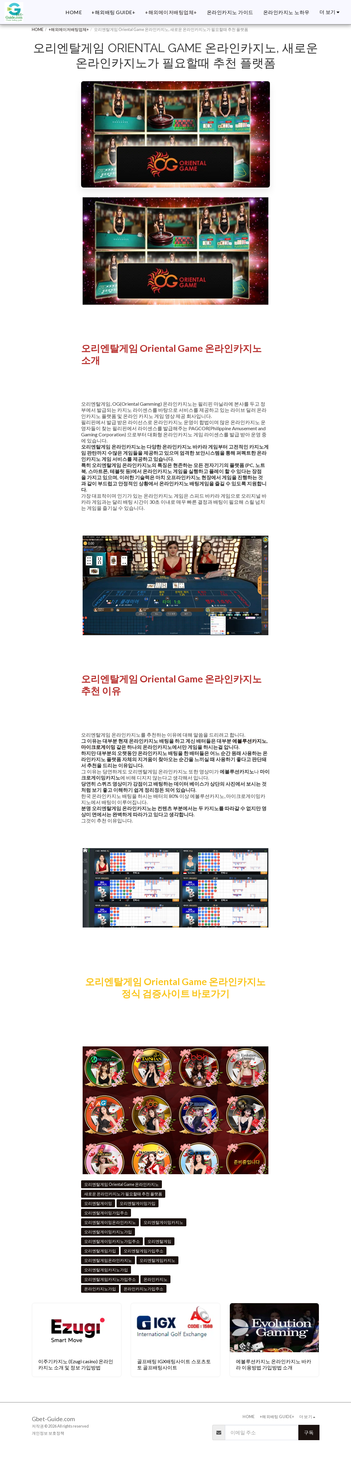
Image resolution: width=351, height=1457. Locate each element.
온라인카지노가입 (100, 1288)
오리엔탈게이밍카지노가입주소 (112, 1241)
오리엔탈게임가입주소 (143, 1250)
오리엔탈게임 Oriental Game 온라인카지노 (121, 1184)
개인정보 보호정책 (48, 1433)
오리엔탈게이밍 (98, 1203)
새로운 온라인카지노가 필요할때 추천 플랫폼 (123, 1193)
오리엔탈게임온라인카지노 (108, 1260)
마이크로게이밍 (98, 747)
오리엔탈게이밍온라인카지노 (110, 1222)
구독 (309, 1432)
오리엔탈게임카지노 (157, 1260)
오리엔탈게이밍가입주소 (106, 1212)
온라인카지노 (155, 1279)
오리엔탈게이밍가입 (137, 1203)
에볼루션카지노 (249, 741)
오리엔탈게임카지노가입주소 (110, 1279)
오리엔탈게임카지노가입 (106, 1269)
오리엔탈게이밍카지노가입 (108, 1231)
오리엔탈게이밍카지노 (163, 1222)
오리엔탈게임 (159, 1241)
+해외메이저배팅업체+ (69, 29)
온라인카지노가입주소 (143, 1288)
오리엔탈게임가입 (100, 1250)
